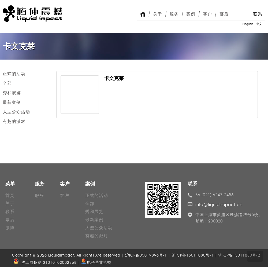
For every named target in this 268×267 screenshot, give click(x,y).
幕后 (224, 14)
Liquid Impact (32, 13)
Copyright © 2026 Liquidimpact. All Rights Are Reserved (67, 255)
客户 (207, 14)
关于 (157, 14)
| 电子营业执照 (94, 262)
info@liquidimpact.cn (219, 204)
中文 (259, 24)
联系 (257, 14)
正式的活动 (14, 73)
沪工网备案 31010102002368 (44, 262)
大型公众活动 (16, 111)
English (248, 24)
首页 (9, 195)
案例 (190, 14)
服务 (174, 14)
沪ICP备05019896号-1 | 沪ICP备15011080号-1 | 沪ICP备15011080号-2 (192, 255)
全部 (7, 83)
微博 (9, 227)
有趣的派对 (14, 121)
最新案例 (12, 102)
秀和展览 (12, 92)
